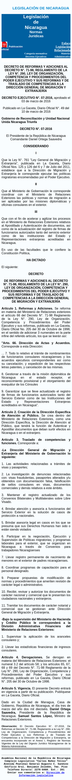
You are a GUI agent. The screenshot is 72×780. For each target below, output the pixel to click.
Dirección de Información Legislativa (42, 774)
